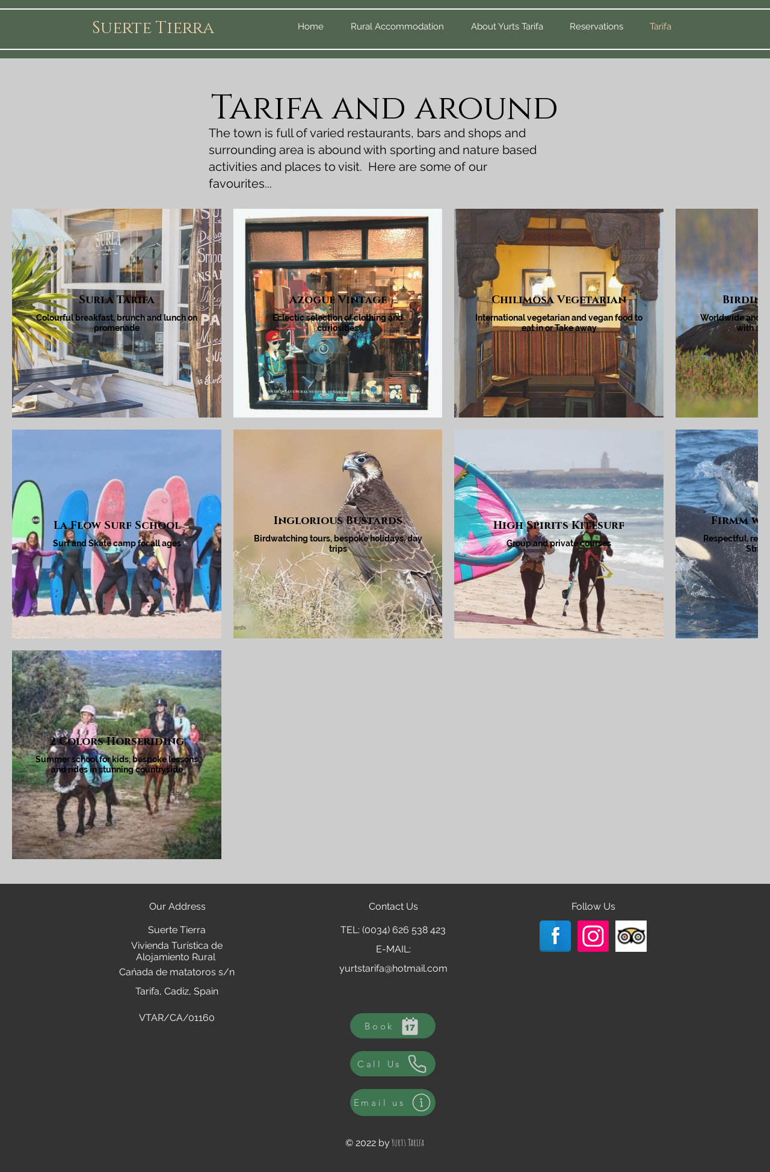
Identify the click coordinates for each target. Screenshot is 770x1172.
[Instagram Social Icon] (593, 936)
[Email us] (393, 1102)
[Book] (393, 1025)
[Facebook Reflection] (555, 936)
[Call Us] (393, 1063)
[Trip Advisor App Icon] (631, 936)
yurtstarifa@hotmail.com (393, 968)
